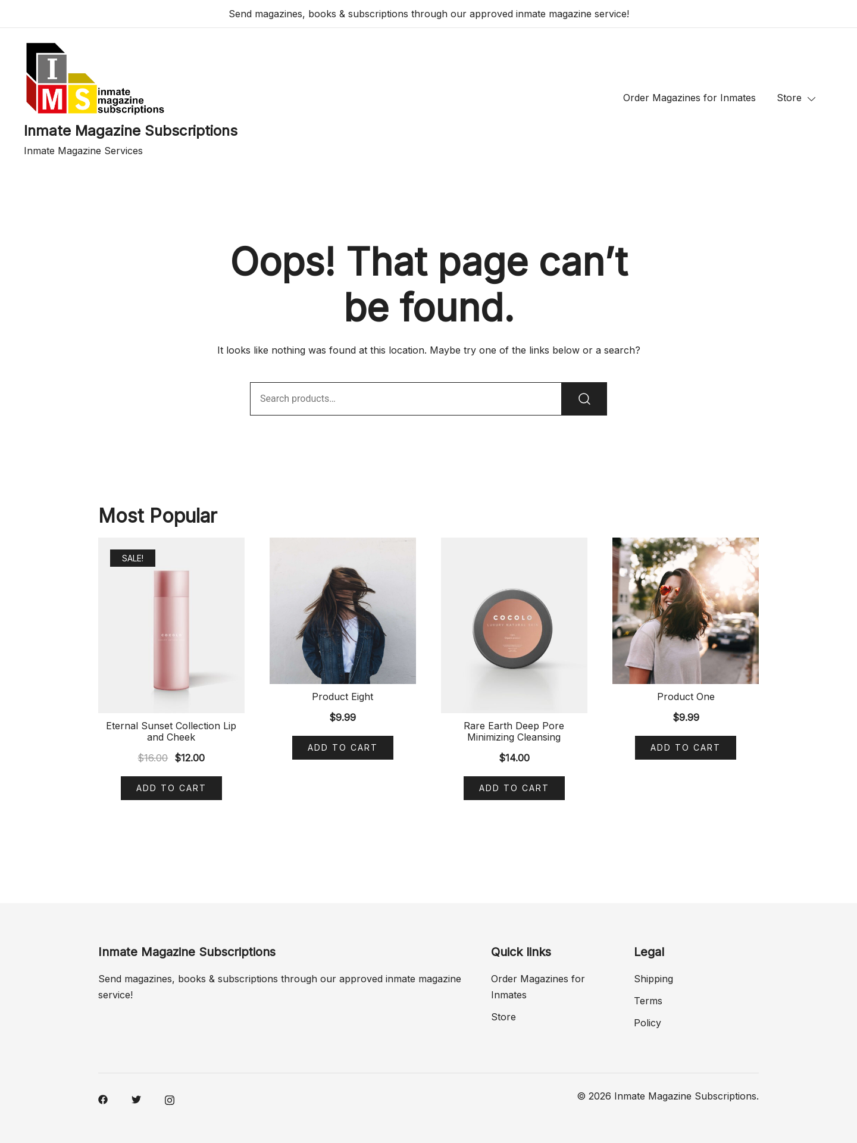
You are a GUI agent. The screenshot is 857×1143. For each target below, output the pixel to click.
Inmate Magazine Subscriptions (130, 130)
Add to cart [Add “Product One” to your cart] (685, 747)
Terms (648, 1001)
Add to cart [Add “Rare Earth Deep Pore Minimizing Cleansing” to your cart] (514, 788)
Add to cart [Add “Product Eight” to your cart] (343, 747)
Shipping (653, 979)
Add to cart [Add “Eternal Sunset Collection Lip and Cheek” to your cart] (171, 788)
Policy (647, 1023)
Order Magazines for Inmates (689, 98)
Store (789, 98)
